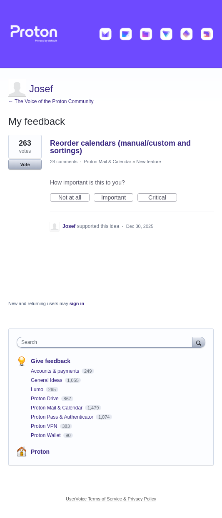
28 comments (63, 161)
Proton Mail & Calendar (107, 161)
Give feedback (50, 361)
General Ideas (47, 380)
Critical (162, 198)
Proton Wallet (46, 435)
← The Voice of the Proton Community (51, 101)
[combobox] (106, 342)
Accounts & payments (55, 371)
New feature (148, 161)
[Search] (198, 342)
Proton (40, 451)
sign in (77, 303)
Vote (25, 164)
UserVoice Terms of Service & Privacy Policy (111, 498)
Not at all (74, 198)
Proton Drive (45, 399)
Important (117, 198)
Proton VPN (45, 426)
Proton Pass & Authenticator (63, 417)
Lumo (38, 389)
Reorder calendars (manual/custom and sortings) (120, 147)
